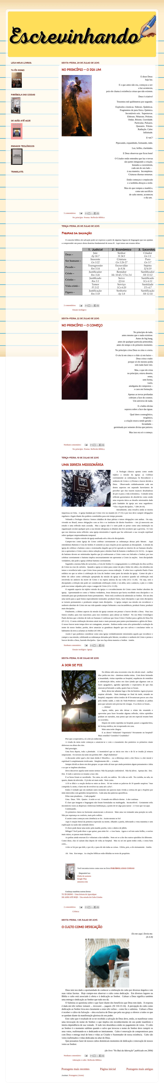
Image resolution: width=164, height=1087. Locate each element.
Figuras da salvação (77, 233)
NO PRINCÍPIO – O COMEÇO (82, 325)
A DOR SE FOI (72, 665)
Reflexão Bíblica (98, 217)
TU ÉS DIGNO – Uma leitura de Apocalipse (79, 894)
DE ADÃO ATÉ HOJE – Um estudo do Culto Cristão (82, 897)
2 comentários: (70, 305)
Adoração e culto (79, 1060)
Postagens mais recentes (75, 1069)
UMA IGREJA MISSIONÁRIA (82, 465)
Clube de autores (84, 876)
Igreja (89, 649)
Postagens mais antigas (139, 1069)
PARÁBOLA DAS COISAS (122, 868)
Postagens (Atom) (76, 1075)
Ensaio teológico (79, 310)
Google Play (82, 879)
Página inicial (108, 1069)
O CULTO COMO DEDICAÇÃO (82, 927)
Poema (87, 217)
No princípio (78, 217)
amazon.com (82, 882)
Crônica (76, 911)
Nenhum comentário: (73, 445)
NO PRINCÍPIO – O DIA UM (81, 70)
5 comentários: (70, 213)
